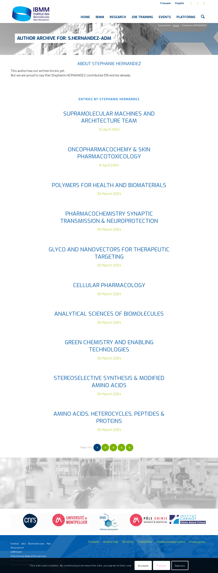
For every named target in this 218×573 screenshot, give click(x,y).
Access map (110, 541)
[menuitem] (165, 3)
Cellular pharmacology (109, 285)
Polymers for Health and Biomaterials (109, 185)
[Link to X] (191, 3)
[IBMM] (31, 13)
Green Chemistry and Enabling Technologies (109, 346)
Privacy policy (197, 541)
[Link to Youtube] (204, 3)
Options (180, 565)
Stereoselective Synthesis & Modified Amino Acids (109, 381)
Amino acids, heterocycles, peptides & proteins (109, 417)
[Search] (202, 13)
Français (165, 3)
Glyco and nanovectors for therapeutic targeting (109, 253)
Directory (128, 541)
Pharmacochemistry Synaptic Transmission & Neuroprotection (109, 217)
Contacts (93, 541)
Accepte (143, 565)
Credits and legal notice (170, 541)
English (179, 3)
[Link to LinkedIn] (198, 3)
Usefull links (145, 541)
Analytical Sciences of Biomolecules (109, 314)
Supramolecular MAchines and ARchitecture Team (109, 117)
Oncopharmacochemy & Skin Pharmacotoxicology (109, 153)
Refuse (161, 565)
